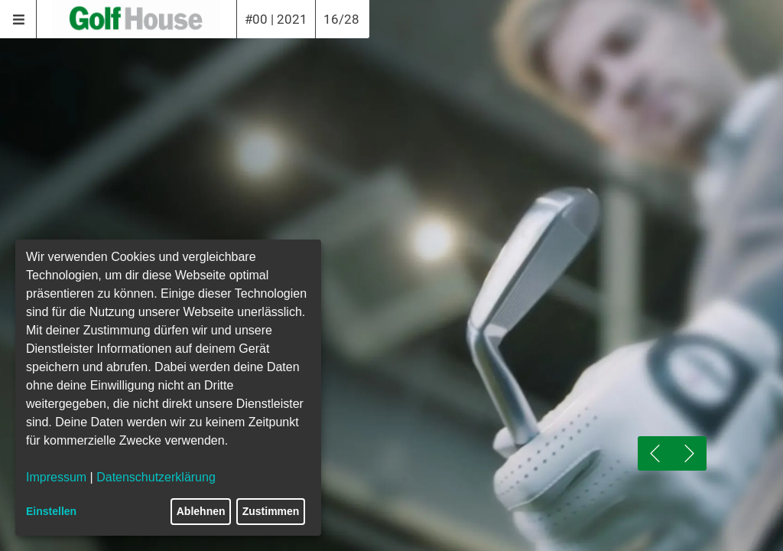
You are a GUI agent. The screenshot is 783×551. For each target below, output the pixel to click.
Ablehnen (201, 511)
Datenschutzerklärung (156, 477)
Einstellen (51, 511)
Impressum (56, 477)
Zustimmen (271, 511)
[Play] (391, 423)
